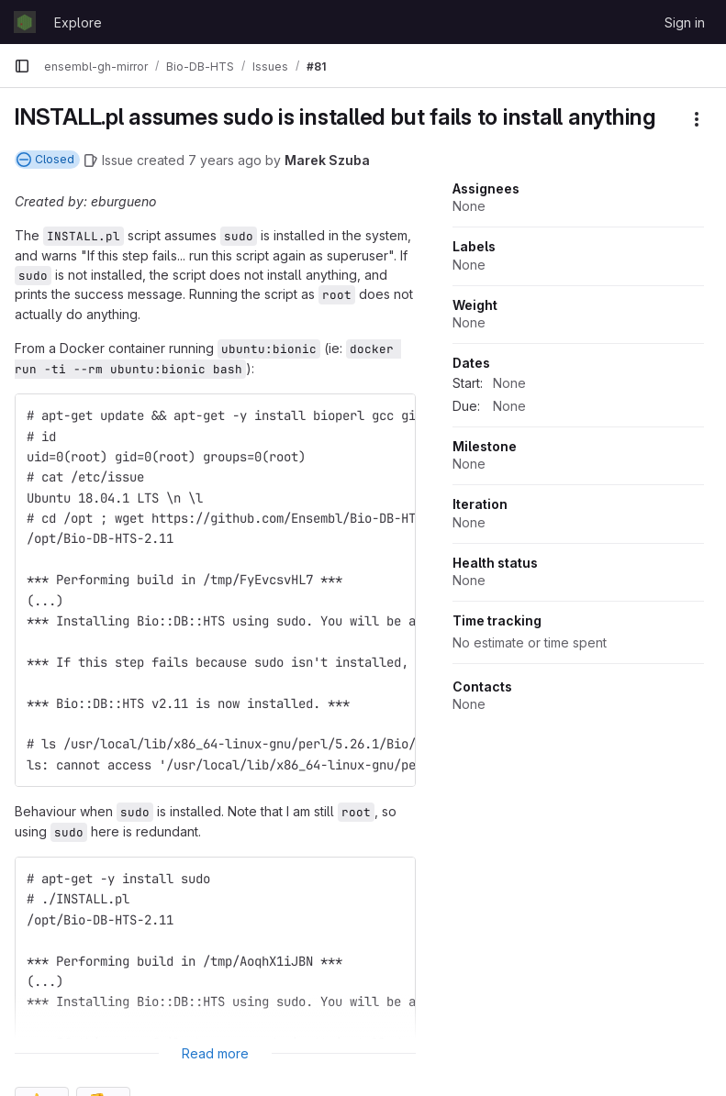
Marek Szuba (327, 160)
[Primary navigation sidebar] (22, 66)
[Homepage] (24, 22)
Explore (78, 22)
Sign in (685, 22)
